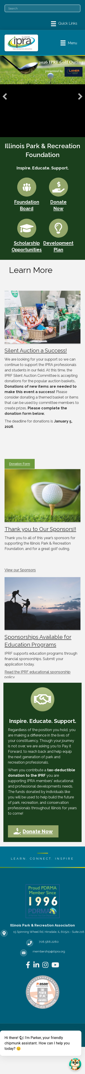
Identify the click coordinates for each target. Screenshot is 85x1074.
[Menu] (64, 23)
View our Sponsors (20, 594)
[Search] (42, 8)
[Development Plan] (58, 234)
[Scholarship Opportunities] (27, 234)
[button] (4, 96)
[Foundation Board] (26, 193)
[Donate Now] (58, 193)
